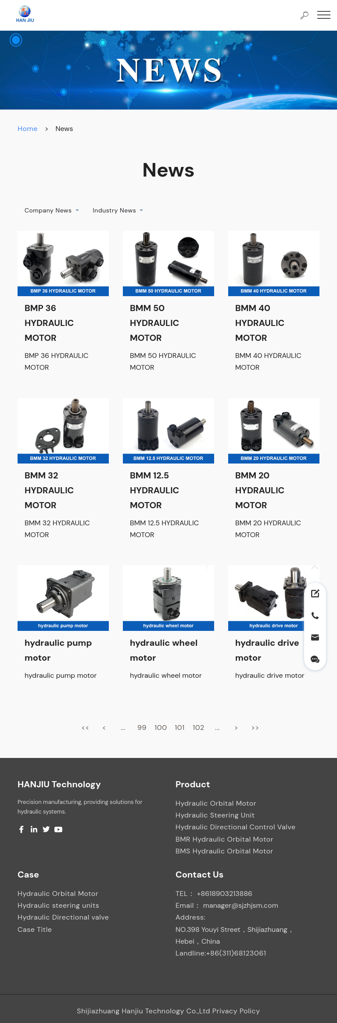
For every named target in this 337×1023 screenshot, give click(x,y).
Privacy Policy (236, 1011)
